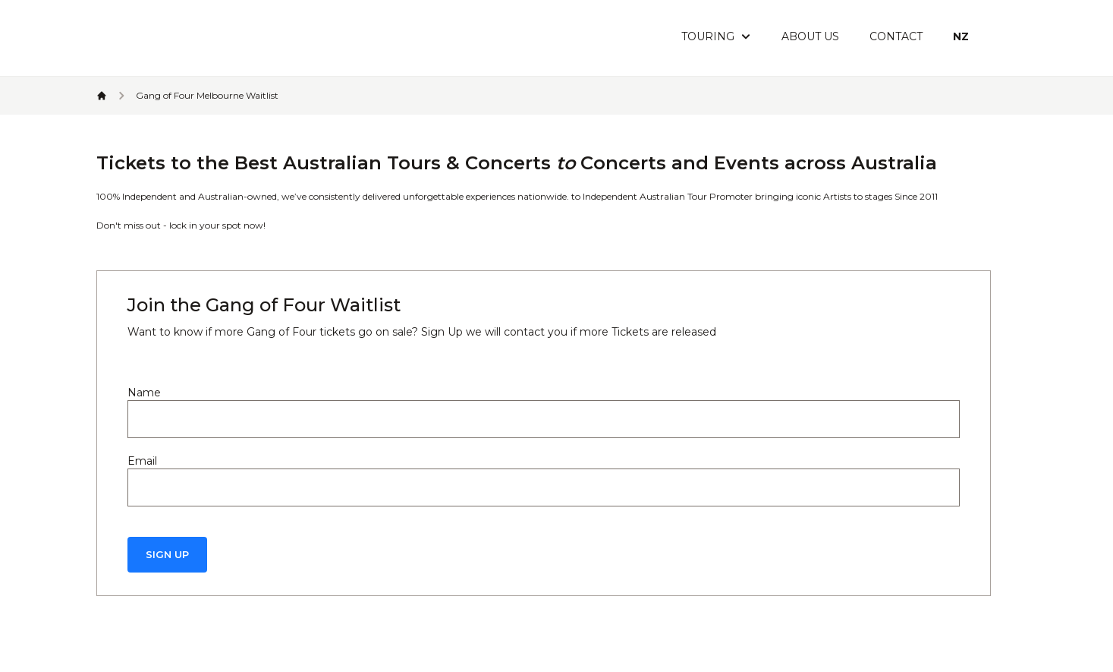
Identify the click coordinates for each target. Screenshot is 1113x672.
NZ (961, 36)
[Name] (543, 419)
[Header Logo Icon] (189, 38)
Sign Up (167, 554)
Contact (896, 36)
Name (144, 392)
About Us (810, 36)
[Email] (543, 487)
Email (142, 461)
